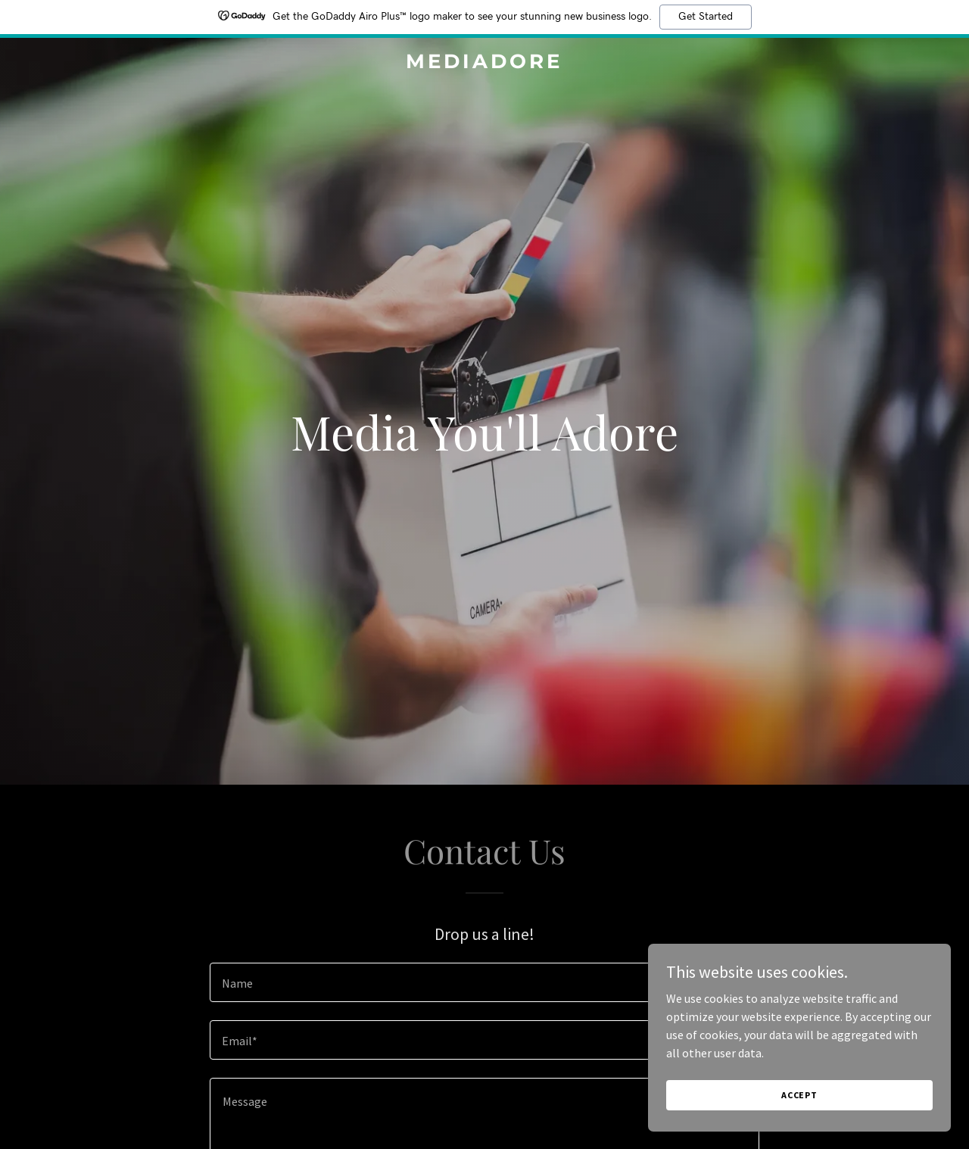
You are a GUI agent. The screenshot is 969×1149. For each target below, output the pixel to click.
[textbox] (484, 982)
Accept (799, 1095)
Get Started (705, 16)
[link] (484, 63)
